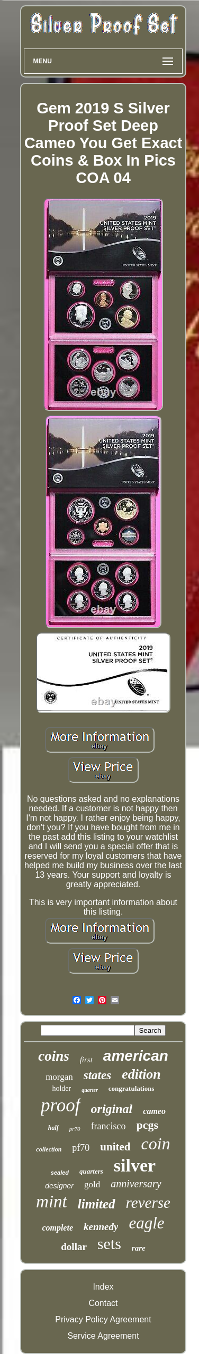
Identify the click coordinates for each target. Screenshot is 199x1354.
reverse (148, 1202)
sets (109, 1243)
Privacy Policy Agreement (103, 1319)
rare (139, 1248)
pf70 (80, 1147)
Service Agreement (103, 1335)
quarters (91, 1171)
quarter (90, 1090)
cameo (154, 1111)
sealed (60, 1172)
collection (48, 1149)
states (97, 1075)
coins (53, 1056)
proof (60, 1105)
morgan (59, 1077)
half (53, 1127)
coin (155, 1143)
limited (96, 1204)
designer (59, 1186)
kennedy (101, 1226)
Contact (102, 1303)
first (86, 1059)
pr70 (74, 1129)
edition (141, 1074)
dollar (74, 1246)
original (112, 1109)
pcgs (148, 1124)
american (135, 1056)
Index (103, 1286)
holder (61, 1088)
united (115, 1146)
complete (57, 1227)
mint (51, 1201)
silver (135, 1165)
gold (92, 1184)
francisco (108, 1126)
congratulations (131, 1088)
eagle (146, 1223)
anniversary (136, 1183)
